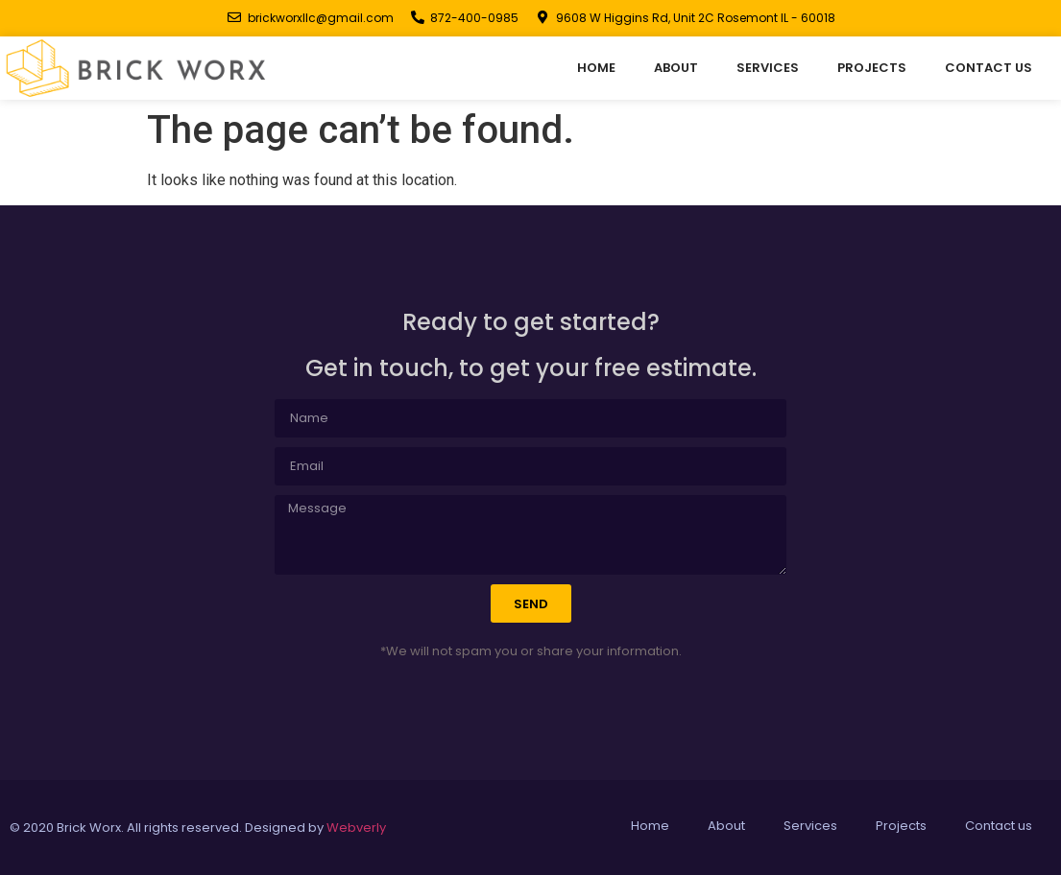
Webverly (356, 827)
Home (596, 68)
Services (767, 68)
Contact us (988, 68)
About (676, 68)
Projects (871, 68)
